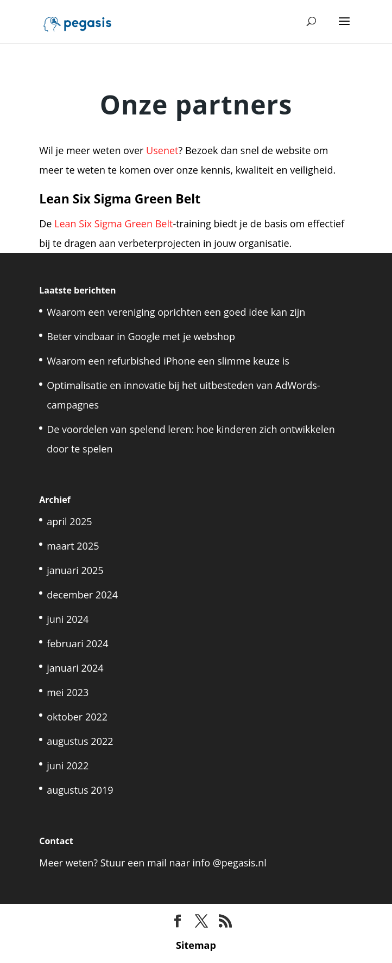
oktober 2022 (77, 716)
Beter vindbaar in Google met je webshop (141, 336)
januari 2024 (75, 667)
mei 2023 (67, 692)
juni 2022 (67, 765)
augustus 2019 (80, 789)
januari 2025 (75, 570)
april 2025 (69, 521)
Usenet (162, 150)
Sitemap (196, 945)
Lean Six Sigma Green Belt (113, 223)
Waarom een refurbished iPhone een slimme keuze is (168, 360)
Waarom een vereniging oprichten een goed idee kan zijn (176, 311)
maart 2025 (73, 545)
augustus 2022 (80, 741)
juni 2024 (67, 619)
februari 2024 (77, 643)
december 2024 (82, 594)
